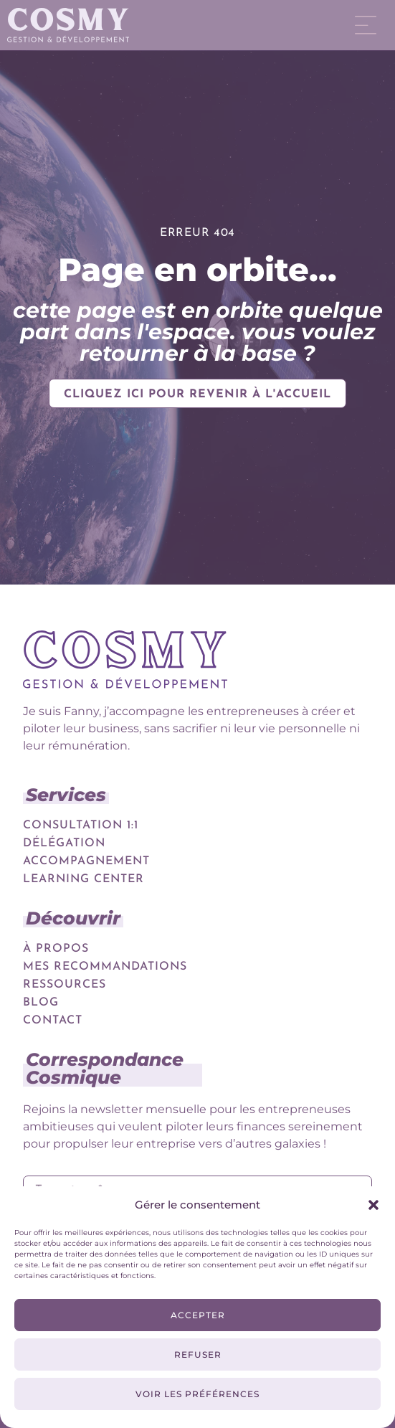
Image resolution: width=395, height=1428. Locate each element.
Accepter (198, 1315)
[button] (373, 1205)
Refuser (198, 1354)
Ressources (64, 984)
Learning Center (83, 879)
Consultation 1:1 (80, 825)
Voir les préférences (197, 1394)
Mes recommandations (105, 967)
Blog (41, 1002)
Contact (52, 1020)
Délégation (64, 843)
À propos (56, 949)
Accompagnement (86, 861)
